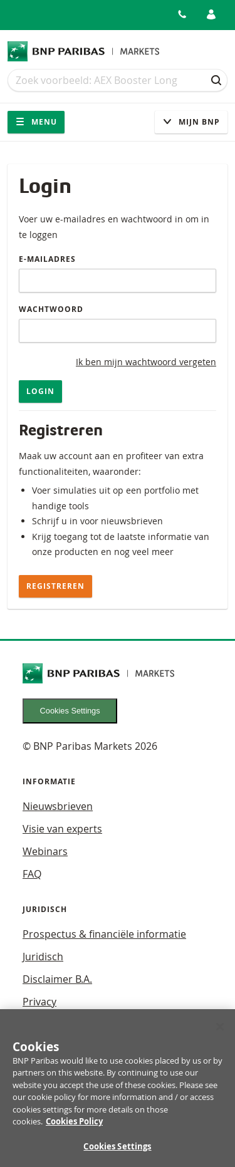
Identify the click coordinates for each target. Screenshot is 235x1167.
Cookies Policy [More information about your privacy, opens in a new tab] (74, 1126)
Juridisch (43, 956)
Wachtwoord (51, 309)
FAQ (32, 874)
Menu (36, 122)
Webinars (45, 851)
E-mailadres (47, 259)
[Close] (220, 1031)
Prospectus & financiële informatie (104, 934)
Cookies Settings (70, 710)
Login (40, 391)
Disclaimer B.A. (57, 979)
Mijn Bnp (191, 122)
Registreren (55, 586)
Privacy (39, 1002)
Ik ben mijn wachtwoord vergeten (146, 362)
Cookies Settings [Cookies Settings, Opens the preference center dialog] (117, 1151)
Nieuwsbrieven (58, 806)
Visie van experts (62, 829)
